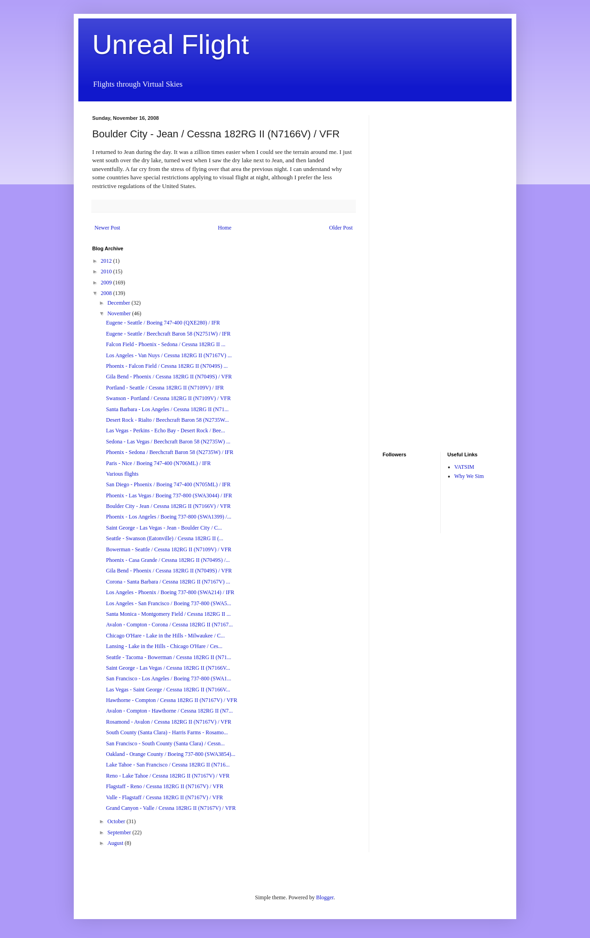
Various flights (122, 474)
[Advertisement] (410, 253)
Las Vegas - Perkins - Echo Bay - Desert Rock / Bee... (165, 430)
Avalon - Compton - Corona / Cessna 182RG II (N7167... (169, 624)
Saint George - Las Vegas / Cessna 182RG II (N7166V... (168, 668)
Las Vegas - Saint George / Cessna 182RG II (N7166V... (168, 689)
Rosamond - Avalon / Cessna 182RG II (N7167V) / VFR (168, 722)
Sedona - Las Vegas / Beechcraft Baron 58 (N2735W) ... (168, 441)
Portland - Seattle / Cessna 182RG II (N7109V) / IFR (165, 387)
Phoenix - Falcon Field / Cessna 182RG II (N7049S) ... (167, 366)
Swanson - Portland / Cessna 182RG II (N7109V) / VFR (168, 398)
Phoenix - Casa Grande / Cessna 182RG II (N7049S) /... (168, 560)
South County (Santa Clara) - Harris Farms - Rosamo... (167, 732)
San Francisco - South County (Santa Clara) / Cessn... (165, 743)
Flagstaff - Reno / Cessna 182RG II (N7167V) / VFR (165, 786)
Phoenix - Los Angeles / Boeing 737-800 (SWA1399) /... (168, 516)
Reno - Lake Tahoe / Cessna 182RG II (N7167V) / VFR (168, 776)
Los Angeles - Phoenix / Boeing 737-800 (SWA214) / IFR (170, 592)
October (117, 821)
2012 (107, 261)
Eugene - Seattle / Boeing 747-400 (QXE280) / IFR (163, 322)
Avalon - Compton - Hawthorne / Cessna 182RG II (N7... (169, 711)
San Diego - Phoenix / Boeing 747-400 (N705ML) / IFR (168, 484)
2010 (107, 271)
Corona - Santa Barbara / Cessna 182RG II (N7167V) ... (168, 581)
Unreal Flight (170, 44)
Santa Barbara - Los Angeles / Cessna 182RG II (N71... (167, 409)
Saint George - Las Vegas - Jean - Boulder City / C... (164, 528)
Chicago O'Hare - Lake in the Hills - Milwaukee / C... (165, 635)
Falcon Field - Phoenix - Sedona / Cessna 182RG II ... (165, 344)
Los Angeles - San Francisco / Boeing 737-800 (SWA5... (168, 603)
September (119, 832)
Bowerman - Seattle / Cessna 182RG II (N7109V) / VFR (168, 549)
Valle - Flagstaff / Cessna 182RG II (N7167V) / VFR (164, 797)
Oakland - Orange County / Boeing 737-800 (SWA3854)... (171, 754)
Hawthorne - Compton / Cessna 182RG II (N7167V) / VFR (171, 700)
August (116, 843)
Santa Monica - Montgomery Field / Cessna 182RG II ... (168, 614)
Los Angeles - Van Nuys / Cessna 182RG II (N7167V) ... (169, 355)
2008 (107, 293)
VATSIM (464, 467)
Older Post (341, 227)
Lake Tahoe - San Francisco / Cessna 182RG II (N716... (168, 764)
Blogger (325, 897)
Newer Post (107, 227)
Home (224, 227)
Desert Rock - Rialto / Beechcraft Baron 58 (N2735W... (167, 420)
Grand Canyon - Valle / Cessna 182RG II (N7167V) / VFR (171, 808)
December (119, 303)
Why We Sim (469, 476)
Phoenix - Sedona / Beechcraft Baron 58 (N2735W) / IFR (169, 452)
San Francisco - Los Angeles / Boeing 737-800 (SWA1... (168, 678)
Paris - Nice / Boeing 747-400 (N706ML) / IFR (158, 463)
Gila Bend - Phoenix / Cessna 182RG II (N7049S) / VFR (169, 376)
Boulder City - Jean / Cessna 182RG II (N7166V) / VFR (168, 506)
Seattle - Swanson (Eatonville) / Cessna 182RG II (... (164, 538)
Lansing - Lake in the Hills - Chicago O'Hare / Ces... (164, 646)
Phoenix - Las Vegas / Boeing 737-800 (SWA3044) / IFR (169, 495)
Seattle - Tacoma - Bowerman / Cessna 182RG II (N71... (168, 657)
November (119, 313)
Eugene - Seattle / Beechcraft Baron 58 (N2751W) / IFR (168, 333)
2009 (107, 282)
